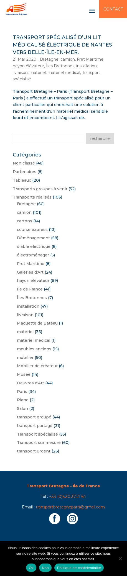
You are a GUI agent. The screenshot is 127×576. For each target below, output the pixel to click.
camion (67, 59)
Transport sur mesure (39, 442)
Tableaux (22, 180)
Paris (22, 391)
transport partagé (34, 425)
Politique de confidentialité (79, 568)
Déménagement (33, 237)
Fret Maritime (90, 59)
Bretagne (49, 59)
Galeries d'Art (30, 272)
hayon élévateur (28, 65)
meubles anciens (34, 348)
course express (32, 229)
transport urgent (33, 451)
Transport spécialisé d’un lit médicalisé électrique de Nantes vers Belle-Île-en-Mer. (62, 44)
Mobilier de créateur (37, 365)
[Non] (120, 558)
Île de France (30, 289)
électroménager (33, 255)
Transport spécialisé (37, 434)
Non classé (24, 163)
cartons (24, 220)
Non (45, 568)
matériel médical (64, 72)
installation (86, 65)
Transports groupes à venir (40, 188)
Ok (31, 568)
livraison (20, 72)
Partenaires (24, 171)
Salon (22, 408)
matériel (38, 72)
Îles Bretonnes (60, 65)
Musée (24, 374)
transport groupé (34, 417)
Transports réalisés (32, 197)
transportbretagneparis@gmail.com (70, 507)
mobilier (25, 357)
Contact (113, 9)
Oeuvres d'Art (30, 382)
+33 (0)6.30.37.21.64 (67, 496)
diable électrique (33, 246)
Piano (23, 399)
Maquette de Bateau (37, 323)
